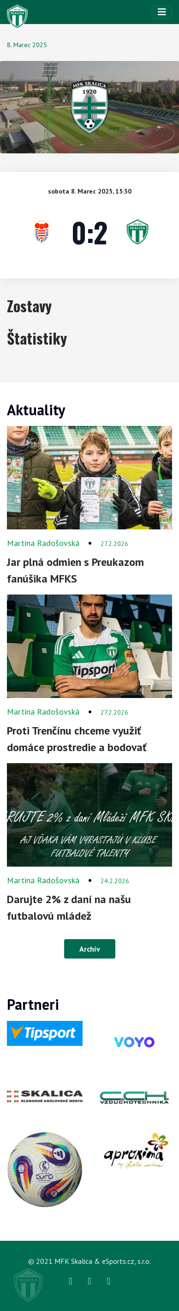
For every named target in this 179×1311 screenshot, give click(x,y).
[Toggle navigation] (162, 12)
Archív (89, 948)
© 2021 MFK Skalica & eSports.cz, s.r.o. (89, 1261)
